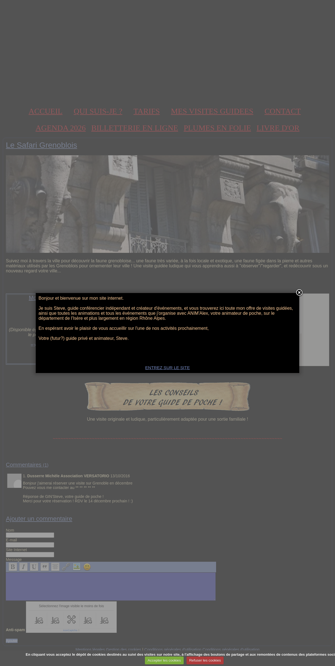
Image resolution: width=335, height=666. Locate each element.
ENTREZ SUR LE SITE (167, 367)
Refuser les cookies (205, 660)
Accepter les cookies (164, 660)
